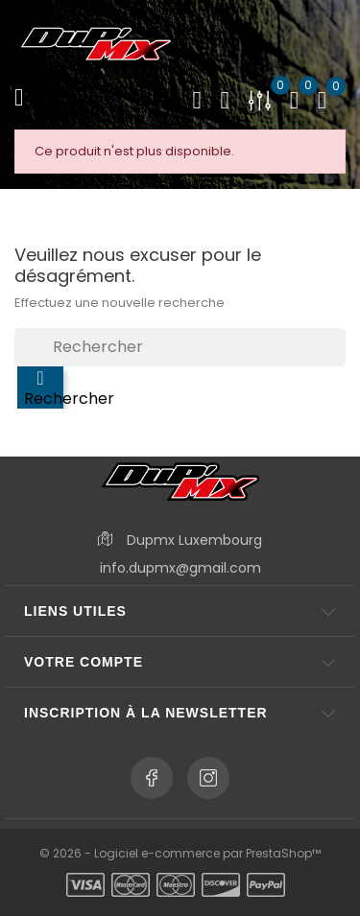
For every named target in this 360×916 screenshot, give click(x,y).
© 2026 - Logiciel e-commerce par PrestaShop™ (180, 853)
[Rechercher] (180, 347)
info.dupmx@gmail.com (180, 567)
